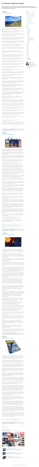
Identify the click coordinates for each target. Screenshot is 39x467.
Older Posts (23, 426)
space (9, 230)
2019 (27, 48)
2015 (27, 52)
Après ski (28, 20)
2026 (27, 27)
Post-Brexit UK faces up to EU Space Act (10, 448)
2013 (27, 54)
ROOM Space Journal (5, 316)
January (28, 42)
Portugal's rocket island (6, 13)
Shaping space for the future (7, 338)
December (28, 29)
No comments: (7, 229)
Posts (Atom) (6, 427)
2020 (27, 47)
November (28, 30)
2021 (27, 46)
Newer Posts (3, 426)
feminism (7, 230)
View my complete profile (28, 67)
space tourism (11, 230)
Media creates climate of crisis (6, 429)
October (28, 31)
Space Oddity (28, 24)
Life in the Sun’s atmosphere (6, 388)
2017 (27, 50)
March (28, 41)
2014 (27, 53)
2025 (27, 28)
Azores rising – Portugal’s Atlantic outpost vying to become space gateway (14, 124)
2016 (27, 51)
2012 (27, 55)
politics (4, 423)
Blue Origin (5, 230)
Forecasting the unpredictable (8, 234)
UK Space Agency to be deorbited (9, 456)
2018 (27, 49)
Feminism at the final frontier (7, 134)
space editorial (12, 423)
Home (13, 426)
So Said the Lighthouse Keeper (13, 3)
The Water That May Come (29, 19)
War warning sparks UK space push (10, 452)
